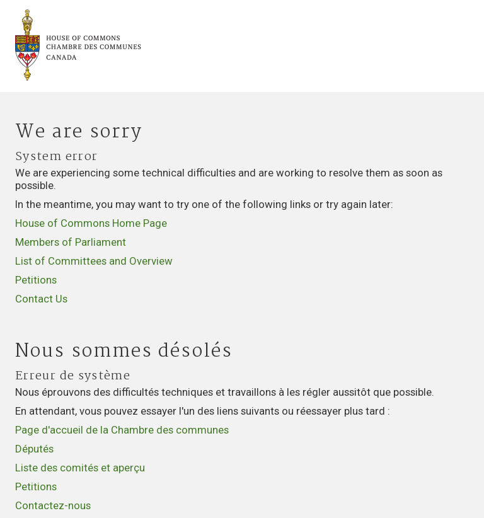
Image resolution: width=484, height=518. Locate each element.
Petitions (36, 279)
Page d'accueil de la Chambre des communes (122, 429)
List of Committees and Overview (94, 261)
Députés (34, 448)
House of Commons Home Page (91, 223)
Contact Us (41, 298)
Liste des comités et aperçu (80, 467)
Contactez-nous (53, 505)
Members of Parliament (70, 242)
